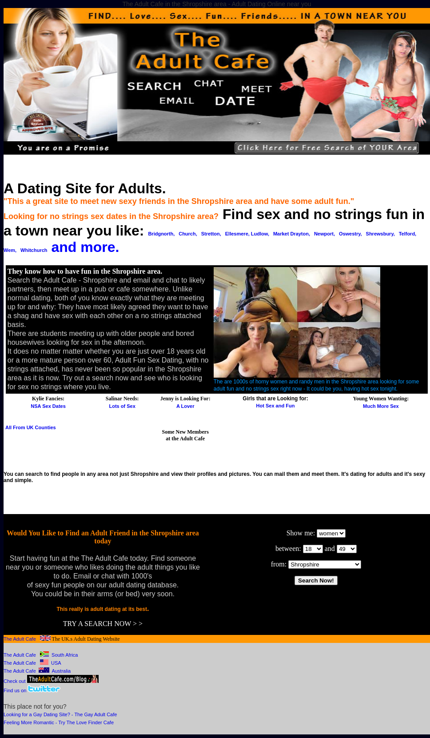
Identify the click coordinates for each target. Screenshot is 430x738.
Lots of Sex (122, 406)
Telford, (408, 233)
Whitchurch (34, 250)
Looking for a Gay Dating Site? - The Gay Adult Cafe (60, 714)
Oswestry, (350, 233)
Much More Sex (381, 406)
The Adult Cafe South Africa (41, 655)
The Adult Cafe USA (32, 663)
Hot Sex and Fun (275, 405)
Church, (188, 233)
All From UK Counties (30, 427)
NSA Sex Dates (48, 406)
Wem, (10, 250)
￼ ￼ (324, 564)
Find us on (16, 690)
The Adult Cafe (20, 639)
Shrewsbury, (380, 233)
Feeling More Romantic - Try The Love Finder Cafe (59, 722)
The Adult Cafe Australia (37, 671)
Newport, (324, 233)
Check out (51, 681)
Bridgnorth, (161, 233)
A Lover (185, 406)
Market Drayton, (291, 233)
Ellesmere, (238, 233)
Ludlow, (260, 233)
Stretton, (211, 233)
